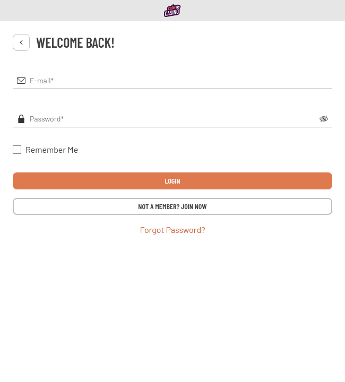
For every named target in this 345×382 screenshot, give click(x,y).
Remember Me (51, 149)
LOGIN (172, 180)
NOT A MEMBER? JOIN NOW (172, 206)
